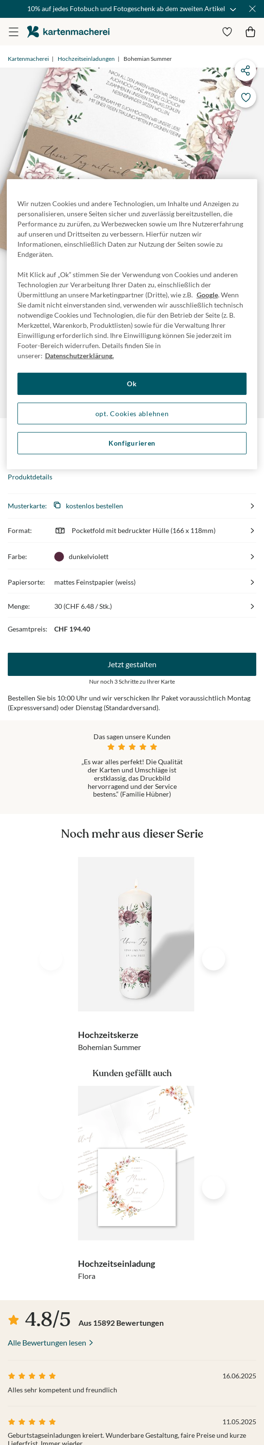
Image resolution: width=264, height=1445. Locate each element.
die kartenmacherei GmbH (68, 32)
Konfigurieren (132, 443)
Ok (132, 383)
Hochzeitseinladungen (86, 58)
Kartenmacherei (28, 58)
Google (207, 295)
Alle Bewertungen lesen (47, 1342)
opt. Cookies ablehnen (132, 413)
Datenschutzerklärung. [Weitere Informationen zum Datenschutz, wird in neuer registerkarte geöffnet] (79, 355)
